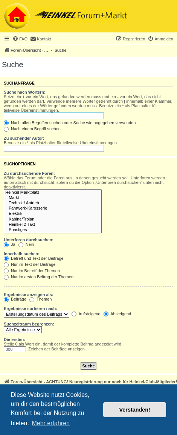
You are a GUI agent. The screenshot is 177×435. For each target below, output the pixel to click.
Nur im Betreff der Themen (32, 270)
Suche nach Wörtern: (25, 92)
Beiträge (15, 299)
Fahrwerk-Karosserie (53, 208)
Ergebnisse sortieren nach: (30, 308)
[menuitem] (19, 38)
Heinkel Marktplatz (53, 192)
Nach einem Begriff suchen (32, 128)
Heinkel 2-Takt (53, 224)
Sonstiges (53, 230)
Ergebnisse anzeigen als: (28, 294)
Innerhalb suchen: (22, 253)
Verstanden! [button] (134, 410)
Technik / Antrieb (53, 203)
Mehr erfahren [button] (51, 423)
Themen (40, 299)
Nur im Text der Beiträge (29, 264)
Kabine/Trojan (53, 219)
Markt (53, 198)
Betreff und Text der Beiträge (34, 258)
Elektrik (53, 213)
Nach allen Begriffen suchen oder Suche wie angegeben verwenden (70, 122)
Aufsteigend (86, 314)
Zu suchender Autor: (24, 138)
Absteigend (117, 314)
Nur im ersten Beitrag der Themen (38, 277)
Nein (26, 244)
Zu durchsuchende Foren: (29, 173)
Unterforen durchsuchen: (28, 240)
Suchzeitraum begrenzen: (29, 324)
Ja (9, 244)
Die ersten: (14, 339)
